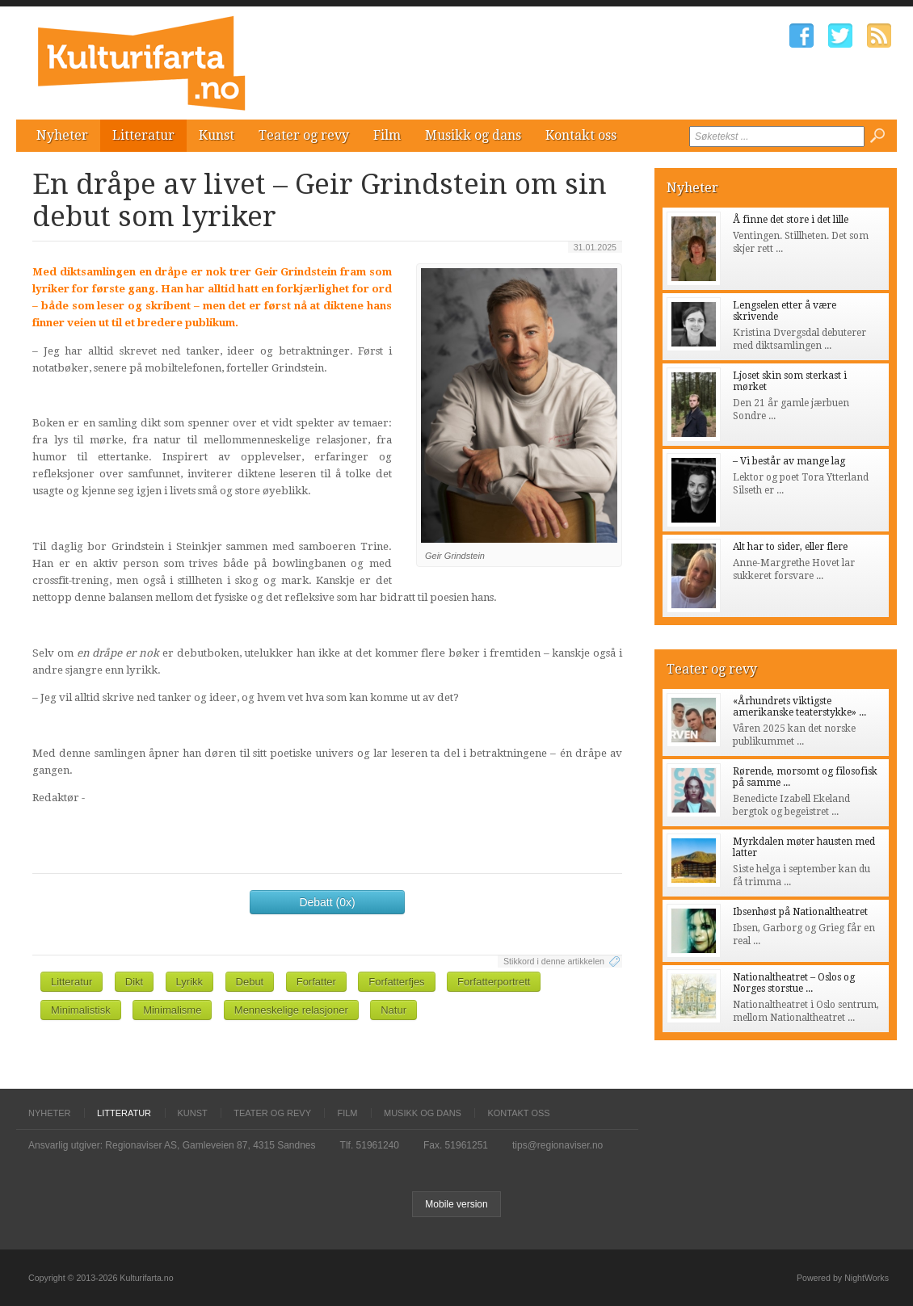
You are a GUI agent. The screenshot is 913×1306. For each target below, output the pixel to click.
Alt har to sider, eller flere (790, 546)
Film (387, 135)
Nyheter (62, 135)
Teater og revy (304, 135)
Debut (250, 982)
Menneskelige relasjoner (291, 1010)
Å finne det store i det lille (790, 219)
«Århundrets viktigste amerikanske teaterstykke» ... (799, 706)
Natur (393, 1010)
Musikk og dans (473, 135)
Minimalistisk (81, 1010)
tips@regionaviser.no (557, 1145)
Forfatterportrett (493, 982)
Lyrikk (189, 982)
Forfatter (316, 982)
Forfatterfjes (396, 982)
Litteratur (143, 135)
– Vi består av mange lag (789, 461)
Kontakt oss (580, 135)
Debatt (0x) (327, 902)
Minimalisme (172, 1010)
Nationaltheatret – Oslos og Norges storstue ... (794, 983)
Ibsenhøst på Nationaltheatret (800, 912)
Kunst (216, 135)
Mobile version (456, 1204)
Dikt (134, 982)
